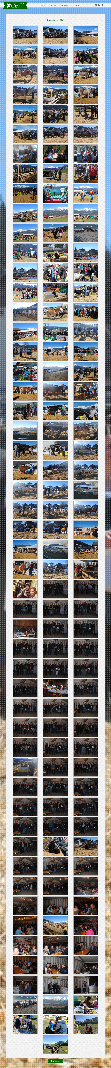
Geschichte (76, 6)
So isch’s (44, 6)
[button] (95, 5)
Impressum (101, 1066)
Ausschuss (65, 6)
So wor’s (54, 6)
